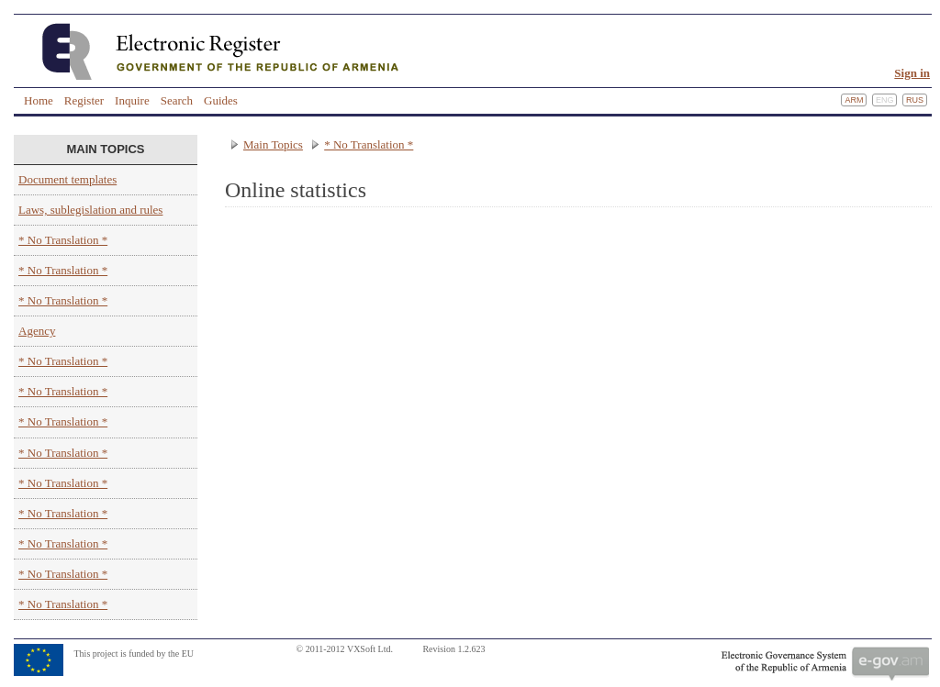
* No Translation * (62, 240)
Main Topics (273, 144)
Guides (221, 100)
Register (84, 100)
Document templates (67, 179)
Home (38, 100)
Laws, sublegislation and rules (90, 209)
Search (177, 100)
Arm (854, 100)
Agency (36, 331)
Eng (885, 100)
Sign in (912, 73)
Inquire (132, 100)
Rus (914, 100)
